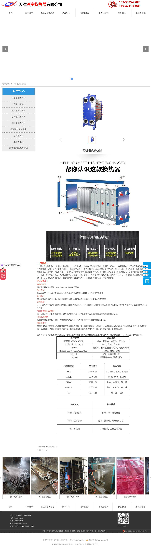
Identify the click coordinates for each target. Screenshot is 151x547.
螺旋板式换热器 (19, 123)
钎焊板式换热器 (19, 104)
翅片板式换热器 (19, 110)
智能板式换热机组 (19, 129)
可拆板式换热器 (19, 98)
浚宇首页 (5, 84)
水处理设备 (19, 136)
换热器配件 (19, 142)
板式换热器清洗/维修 (18, 148)
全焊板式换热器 (19, 117)
